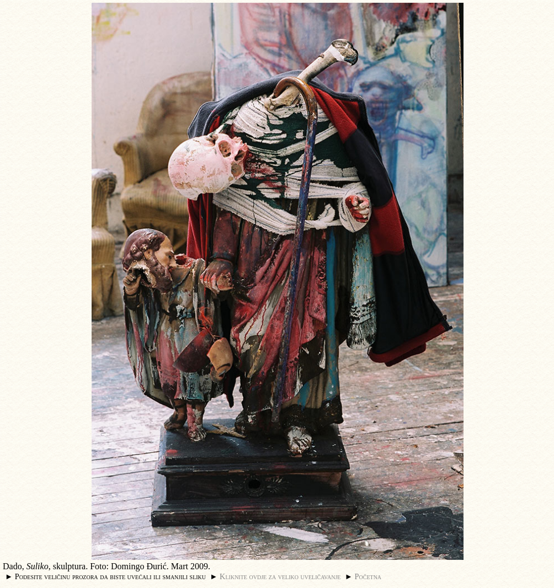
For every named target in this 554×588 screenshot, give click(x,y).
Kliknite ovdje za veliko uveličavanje (280, 576)
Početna (368, 576)
